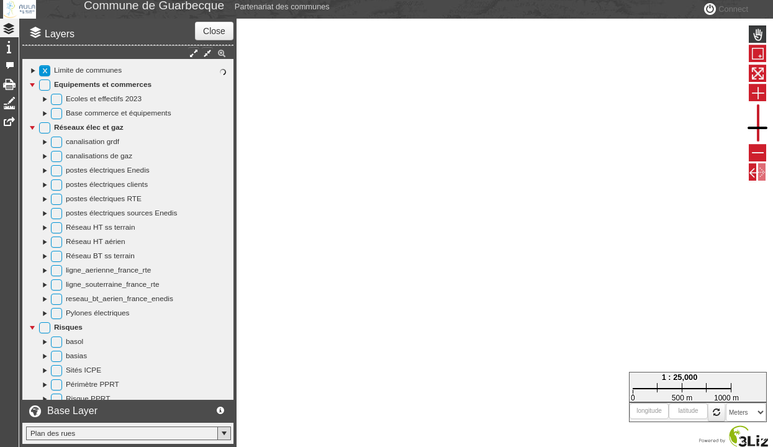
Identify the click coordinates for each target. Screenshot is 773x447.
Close (214, 59)
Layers (60, 61)
